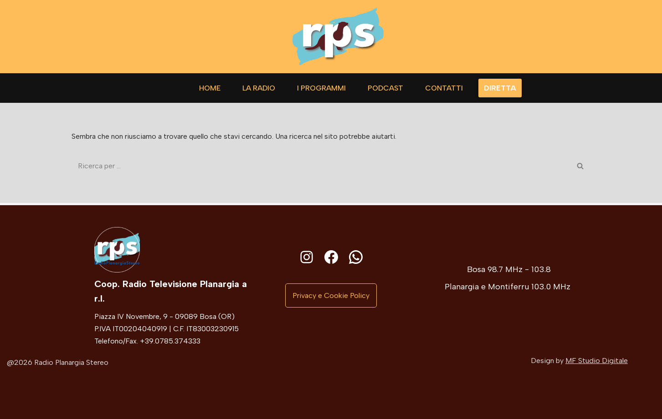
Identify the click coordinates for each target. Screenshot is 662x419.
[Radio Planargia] (338, 36)
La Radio (258, 88)
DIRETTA (500, 88)
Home (210, 88)
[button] (331, 295)
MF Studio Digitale (596, 360)
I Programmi (321, 88)
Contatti (444, 88)
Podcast (385, 88)
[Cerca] (321, 166)
